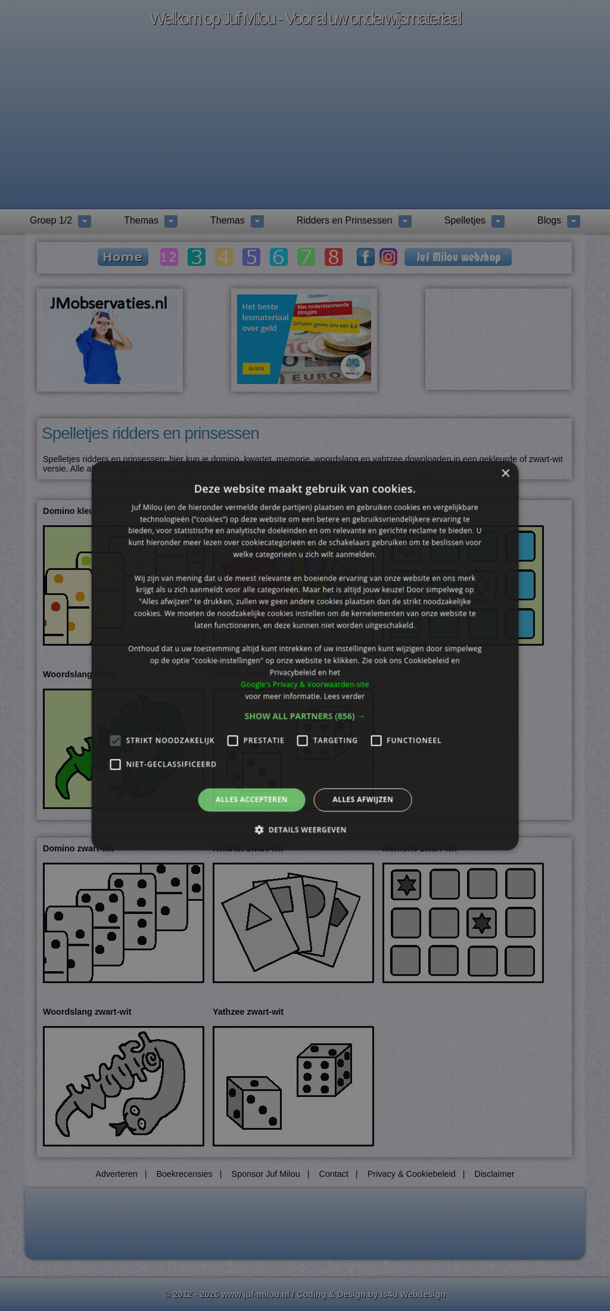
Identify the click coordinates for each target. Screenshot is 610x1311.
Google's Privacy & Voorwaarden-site (305, 684)
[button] (305, 716)
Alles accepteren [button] (252, 800)
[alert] (305, 655)
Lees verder (344, 696)
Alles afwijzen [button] (362, 800)
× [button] (504, 473)
